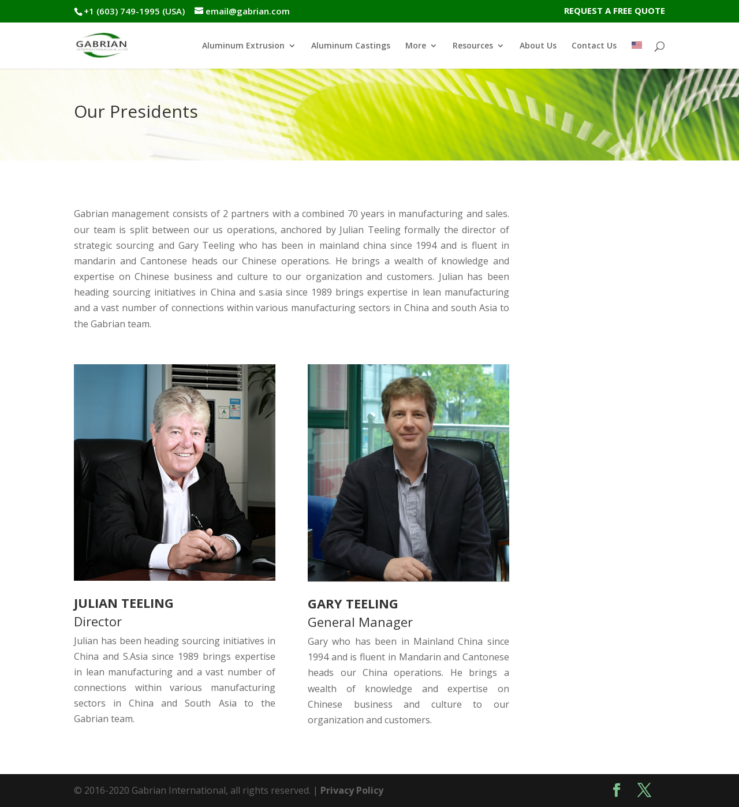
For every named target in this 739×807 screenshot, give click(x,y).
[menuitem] (637, 55)
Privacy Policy (351, 790)
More (415, 46)
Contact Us (594, 46)
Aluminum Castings (350, 46)
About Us (538, 46)
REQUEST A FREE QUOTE (614, 11)
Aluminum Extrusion (243, 46)
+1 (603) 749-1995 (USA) (134, 11)
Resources (473, 46)
